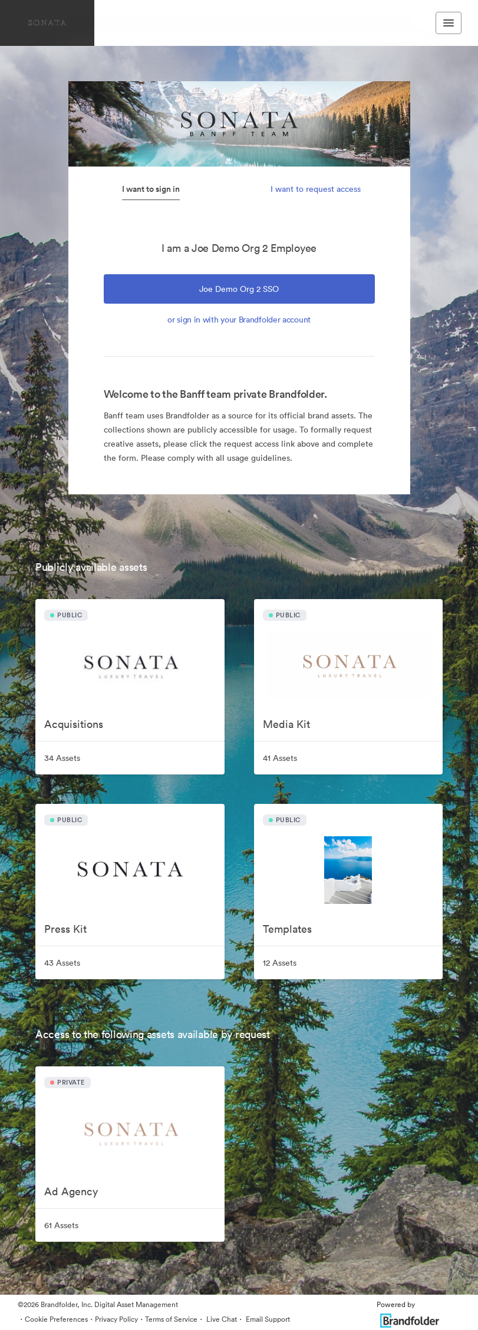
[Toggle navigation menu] (448, 23)
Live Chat (221, 1319)
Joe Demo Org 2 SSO (239, 289)
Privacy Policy (116, 1319)
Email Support (267, 1319)
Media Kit (286, 724)
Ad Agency (71, 1191)
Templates (287, 929)
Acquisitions (73, 724)
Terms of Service (171, 1319)
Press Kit (65, 929)
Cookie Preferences (56, 1319)
